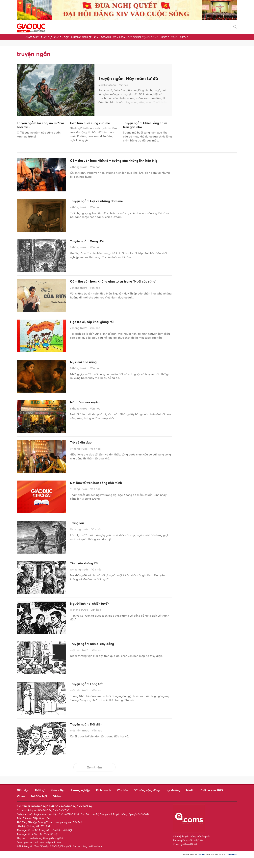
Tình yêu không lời (89, 563)
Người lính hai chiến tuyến (97, 604)
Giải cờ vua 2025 (211, 790)
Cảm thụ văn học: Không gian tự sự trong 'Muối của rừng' (118, 284)
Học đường (169, 37)
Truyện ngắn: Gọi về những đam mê (106, 201)
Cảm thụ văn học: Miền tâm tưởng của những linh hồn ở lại (117, 164)
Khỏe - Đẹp (61, 37)
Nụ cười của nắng (88, 362)
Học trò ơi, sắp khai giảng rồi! (100, 322)
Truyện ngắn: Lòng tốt (92, 684)
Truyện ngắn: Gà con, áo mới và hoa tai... (40, 125)
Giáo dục (31, 37)
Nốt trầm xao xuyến (90, 402)
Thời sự (46, 37)
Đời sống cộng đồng (143, 37)
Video (21, 796)
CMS (204, 854)
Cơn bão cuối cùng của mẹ (90, 123)
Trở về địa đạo (84, 443)
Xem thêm (94, 767)
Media (184, 37)
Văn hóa (119, 37)
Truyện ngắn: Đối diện (92, 724)
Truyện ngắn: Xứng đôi (93, 241)
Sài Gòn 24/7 (39, 796)
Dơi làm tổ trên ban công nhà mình (106, 483)
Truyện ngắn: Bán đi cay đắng (100, 644)
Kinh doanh (102, 37)
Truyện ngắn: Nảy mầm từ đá (131, 78)
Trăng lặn (79, 523)
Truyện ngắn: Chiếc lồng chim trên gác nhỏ (145, 125)
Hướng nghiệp (81, 37)
